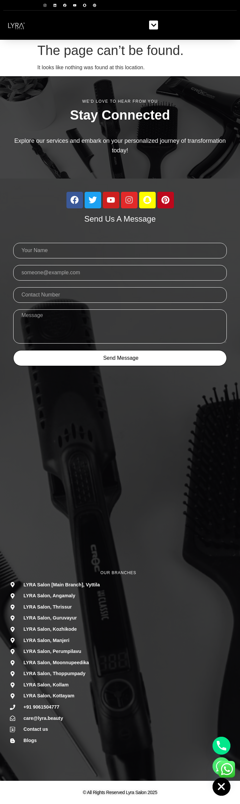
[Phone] (221, 746)
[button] (153, 25)
